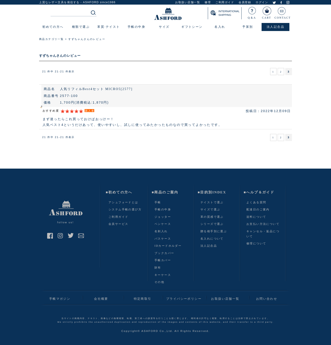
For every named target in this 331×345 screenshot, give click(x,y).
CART (266, 12)
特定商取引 (142, 298)
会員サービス (118, 224)
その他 (159, 282)
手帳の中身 (162, 209)
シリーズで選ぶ (212, 224)
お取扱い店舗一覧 (187, 2)
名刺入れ (161, 231)
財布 (157, 267)
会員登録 (245, 2)
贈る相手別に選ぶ (213, 231)
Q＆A (252, 12)
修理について (256, 243)
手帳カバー (162, 260)
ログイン (262, 2)
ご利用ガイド (224, 2)
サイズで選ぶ (210, 209)
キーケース (162, 275)
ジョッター (162, 216)
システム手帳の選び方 (125, 209)
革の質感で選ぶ (212, 216)
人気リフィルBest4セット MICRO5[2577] (96, 89)
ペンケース (162, 224)
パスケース (162, 238)
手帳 (157, 202)
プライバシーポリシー (184, 298)
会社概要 (101, 298)
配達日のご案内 (258, 209)
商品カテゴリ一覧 (51, 39)
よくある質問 (256, 202)
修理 (208, 2)
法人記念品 (208, 245)
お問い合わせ (266, 298)
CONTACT (282, 12)
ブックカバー (164, 253)
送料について (256, 216)
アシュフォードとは (123, 202)
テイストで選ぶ (212, 202)
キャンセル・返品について (263, 234)
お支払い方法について (263, 224)
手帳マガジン (59, 298)
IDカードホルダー (168, 245)
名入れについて (212, 238)
